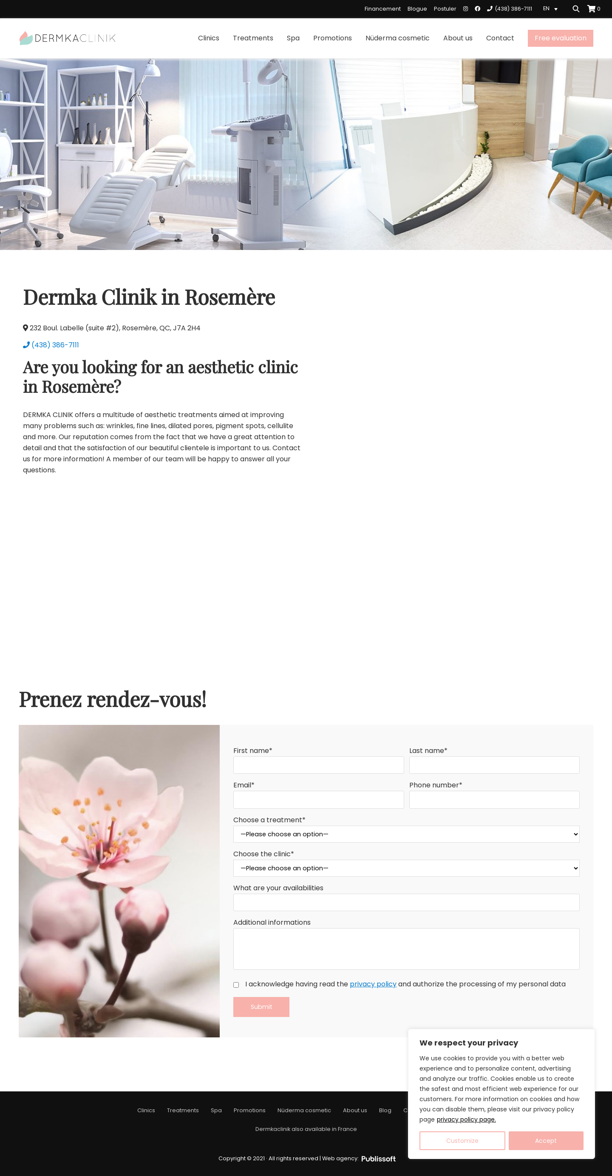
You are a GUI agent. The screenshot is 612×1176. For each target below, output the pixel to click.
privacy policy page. (466, 1119)
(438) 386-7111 (51, 345)
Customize (462, 1140)
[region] (501, 1094)
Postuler (445, 8)
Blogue (417, 8)
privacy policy (373, 984)
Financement (383, 8)
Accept (546, 1140)
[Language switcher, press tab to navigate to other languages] (551, 8)
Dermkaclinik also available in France (306, 1129)
